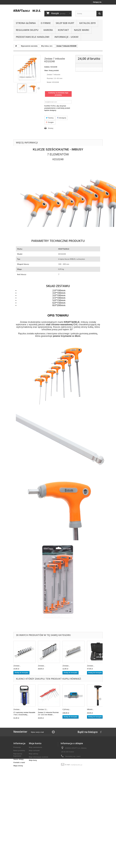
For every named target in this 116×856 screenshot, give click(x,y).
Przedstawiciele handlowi (32, 36)
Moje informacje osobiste (38, 757)
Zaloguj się (97, 2)
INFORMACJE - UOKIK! (66, 36)
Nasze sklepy (18, 759)
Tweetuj (49, 118)
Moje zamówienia (35, 747)
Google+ (50, 122)
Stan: (46, 70)
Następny (38, 88)
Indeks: (47, 67)
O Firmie (46, 23)
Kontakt (63, 29)
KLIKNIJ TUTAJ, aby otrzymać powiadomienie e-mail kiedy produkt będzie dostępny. (57, 108)
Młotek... (90, 709)
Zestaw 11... (43, 709)
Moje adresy (33, 754)
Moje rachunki (34, 750)
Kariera (48, 29)
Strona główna (26, 23)
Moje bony (33, 760)
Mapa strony (18, 766)
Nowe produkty (19, 750)
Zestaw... (17, 666)
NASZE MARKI (81, 29)
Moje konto (35, 743)
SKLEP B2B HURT (65, 23)
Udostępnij (61, 118)
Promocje (17, 747)
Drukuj (50, 128)
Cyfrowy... (66, 709)
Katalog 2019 (87, 23)
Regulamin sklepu (27, 29)
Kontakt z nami (19, 762)
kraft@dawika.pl (76, 765)
